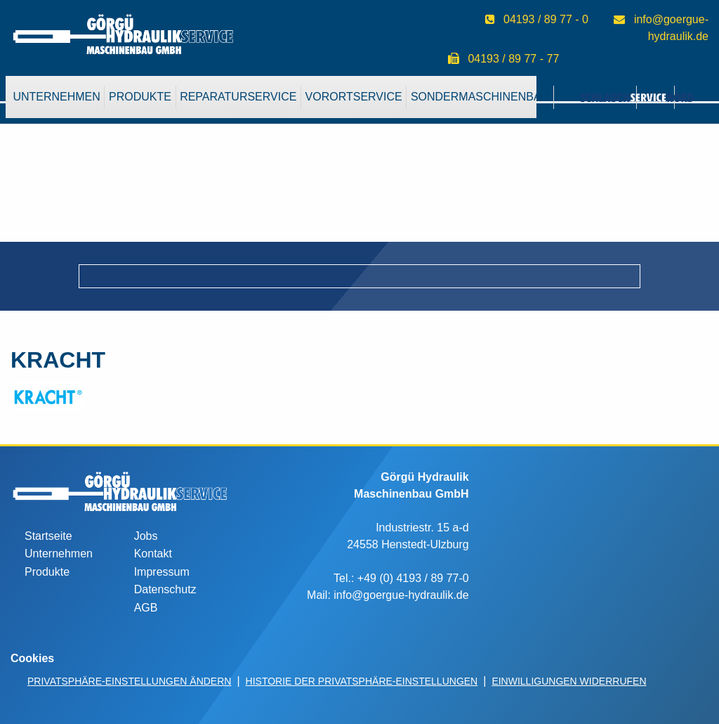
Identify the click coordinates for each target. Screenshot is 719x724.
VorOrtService (353, 97)
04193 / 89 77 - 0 (545, 19)
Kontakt (153, 554)
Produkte (140, 97)
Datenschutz (165, 589)
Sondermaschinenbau (480, 97)
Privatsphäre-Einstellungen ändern (129, 681)
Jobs (146, 536)
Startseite (48, 536)
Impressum (162, 572)
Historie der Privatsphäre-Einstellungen (362, 681)
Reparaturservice (238, 97)
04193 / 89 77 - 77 (513, 59)
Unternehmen (56, 97)
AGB (146, 608)
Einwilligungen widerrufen (569, 681)
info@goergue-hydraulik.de (401, 595)
